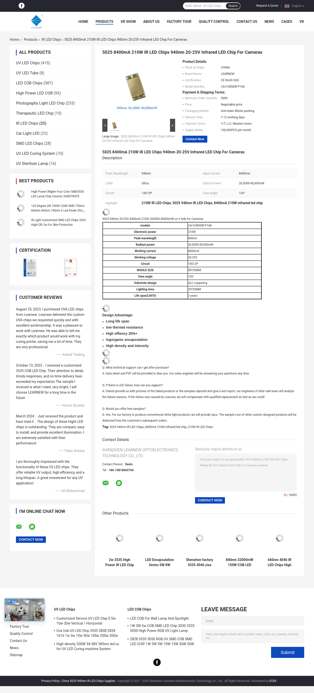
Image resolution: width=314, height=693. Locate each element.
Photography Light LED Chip (40, 103)
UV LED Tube (27, 73)
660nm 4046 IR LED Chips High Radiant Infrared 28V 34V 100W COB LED (279, 562)
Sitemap (16, 655)
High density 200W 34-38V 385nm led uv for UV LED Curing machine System (87, 646)
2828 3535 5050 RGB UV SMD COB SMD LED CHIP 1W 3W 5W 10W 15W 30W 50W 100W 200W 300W (162, 642)
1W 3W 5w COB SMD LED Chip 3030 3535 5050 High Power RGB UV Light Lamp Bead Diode (162, 629)
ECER (272, 681)
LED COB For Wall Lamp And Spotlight (159, 618)
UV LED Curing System (35, 153)
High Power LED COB (34, 93)
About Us (151, 22)
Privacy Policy (50, 681)
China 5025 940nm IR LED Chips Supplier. (89, 681)
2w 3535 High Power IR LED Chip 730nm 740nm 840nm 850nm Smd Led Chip (119, 562)
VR (302, 22)
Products (104, 22)
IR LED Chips (51, 39)
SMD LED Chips (29, 143)
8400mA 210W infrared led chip (165, 427)
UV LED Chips (28, 63)
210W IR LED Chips (200, 427)
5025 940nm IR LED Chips (127, 427)
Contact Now (195, 139)
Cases (286, 22)
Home (83, 22)
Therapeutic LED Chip (34, 113)
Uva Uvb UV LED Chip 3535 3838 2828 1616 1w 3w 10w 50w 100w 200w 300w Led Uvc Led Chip (87, 634)
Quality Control (214, 22)
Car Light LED (27, 133)
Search (233, 6)
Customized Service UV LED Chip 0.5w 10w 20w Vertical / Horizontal (86, 620)
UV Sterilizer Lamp (32, 163)
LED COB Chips (29, 83)
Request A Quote (267, 5)
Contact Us (246, 22)
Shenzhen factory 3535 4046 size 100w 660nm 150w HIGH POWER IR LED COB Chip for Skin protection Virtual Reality (199, 562)
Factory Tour (179, 22)
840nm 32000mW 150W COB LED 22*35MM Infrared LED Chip (239, 562)
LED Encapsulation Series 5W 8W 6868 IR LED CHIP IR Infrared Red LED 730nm (159, 562)
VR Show (128, 22)
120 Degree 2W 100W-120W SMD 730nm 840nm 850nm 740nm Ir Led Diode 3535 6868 (58, 210)
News (269, 22)
